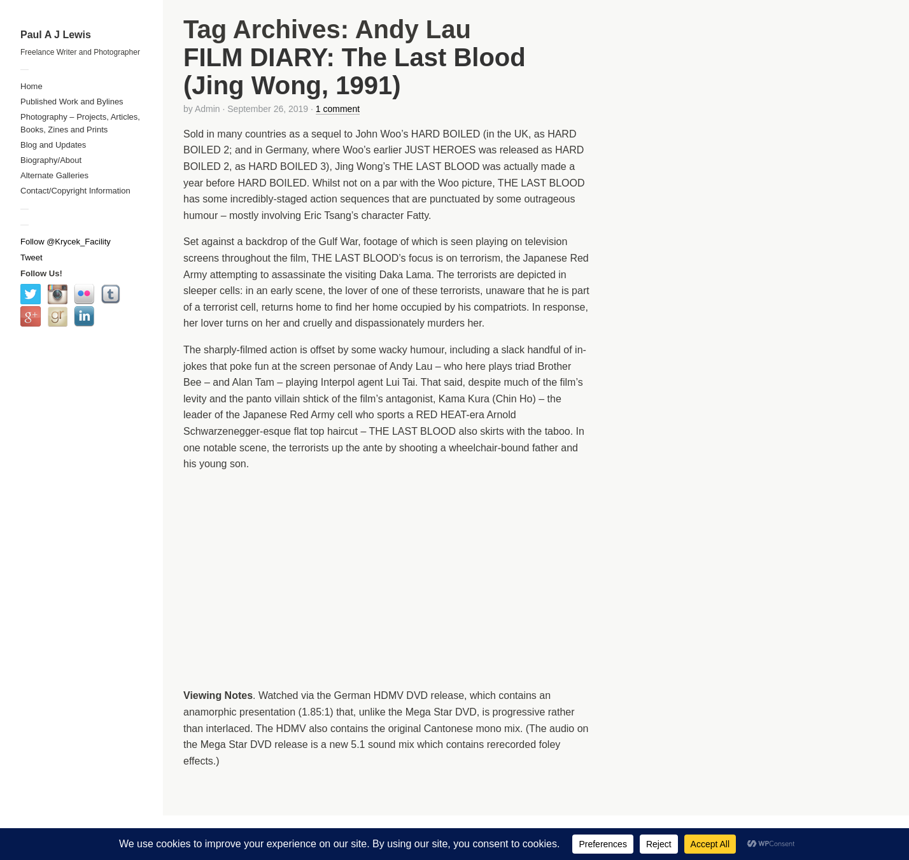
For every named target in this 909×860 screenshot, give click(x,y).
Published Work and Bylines (71, 101)
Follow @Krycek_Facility (65, 241)
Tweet (31, 257)
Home (31, 86)
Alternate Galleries (54, 175)
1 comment (338, 109)
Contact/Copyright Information (75, 190)
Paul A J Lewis (55, 34)
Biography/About (50, 160)
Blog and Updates (53, 145)
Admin (207, 109)
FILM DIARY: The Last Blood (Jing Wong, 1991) (354, 71)
